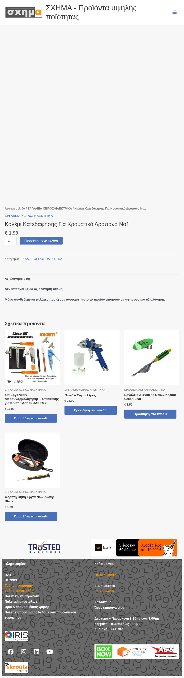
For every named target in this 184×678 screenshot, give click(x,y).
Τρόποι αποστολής (19, 591)
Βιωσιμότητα (104, 586)
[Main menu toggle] (174, 12)
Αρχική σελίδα (15, 208)
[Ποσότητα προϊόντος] (11, 241)
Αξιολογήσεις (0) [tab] (17, 278)
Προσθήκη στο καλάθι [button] (30, 418)
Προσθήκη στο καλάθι (41, 240)
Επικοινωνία (104, 591)
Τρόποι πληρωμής (19, 585)
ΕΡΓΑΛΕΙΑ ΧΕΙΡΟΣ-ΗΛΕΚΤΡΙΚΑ (50, 208)
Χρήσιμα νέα (104, 564)
